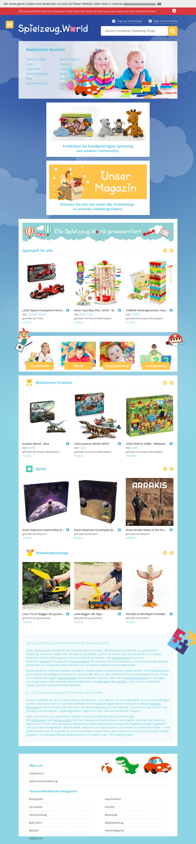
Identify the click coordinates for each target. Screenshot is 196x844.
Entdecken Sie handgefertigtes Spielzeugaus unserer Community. (98, 148)
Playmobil (33, 69)
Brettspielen (39, 720)
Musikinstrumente (136, 678)
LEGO (82, 448)
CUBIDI (135, 314)
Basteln (34, 830)
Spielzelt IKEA (69, 83)
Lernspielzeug (155, 366)
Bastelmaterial (121, 658)
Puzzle (78, 366)
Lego (29, 64)
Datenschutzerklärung (43, 781)
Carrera (65, 64)
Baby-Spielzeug (117, 366)
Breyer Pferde (70, 78)
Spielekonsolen (67, 678)
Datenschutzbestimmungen (140, 4)
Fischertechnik (36, 83)
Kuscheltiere (39, 366)
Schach (122, 681)
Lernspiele (35, 807)
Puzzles (109, 807)
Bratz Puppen (69, 59)
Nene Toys (86, 314)
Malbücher (36, 838)
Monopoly (103, 681)
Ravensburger (36, 59)
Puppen (45, 661)
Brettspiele (36, 799)
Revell (31, 448)
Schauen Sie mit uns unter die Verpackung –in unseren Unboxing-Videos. (98, 206)
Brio (29, 78)
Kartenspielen (63, 720)
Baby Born (35, 822)
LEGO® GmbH (37, 314)
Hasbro (65, 74)
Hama (64, 69)
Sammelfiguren (114, 830)
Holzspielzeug (38, 815)
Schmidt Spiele (36, 74)
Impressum (36, 773)
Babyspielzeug (114, 822)
